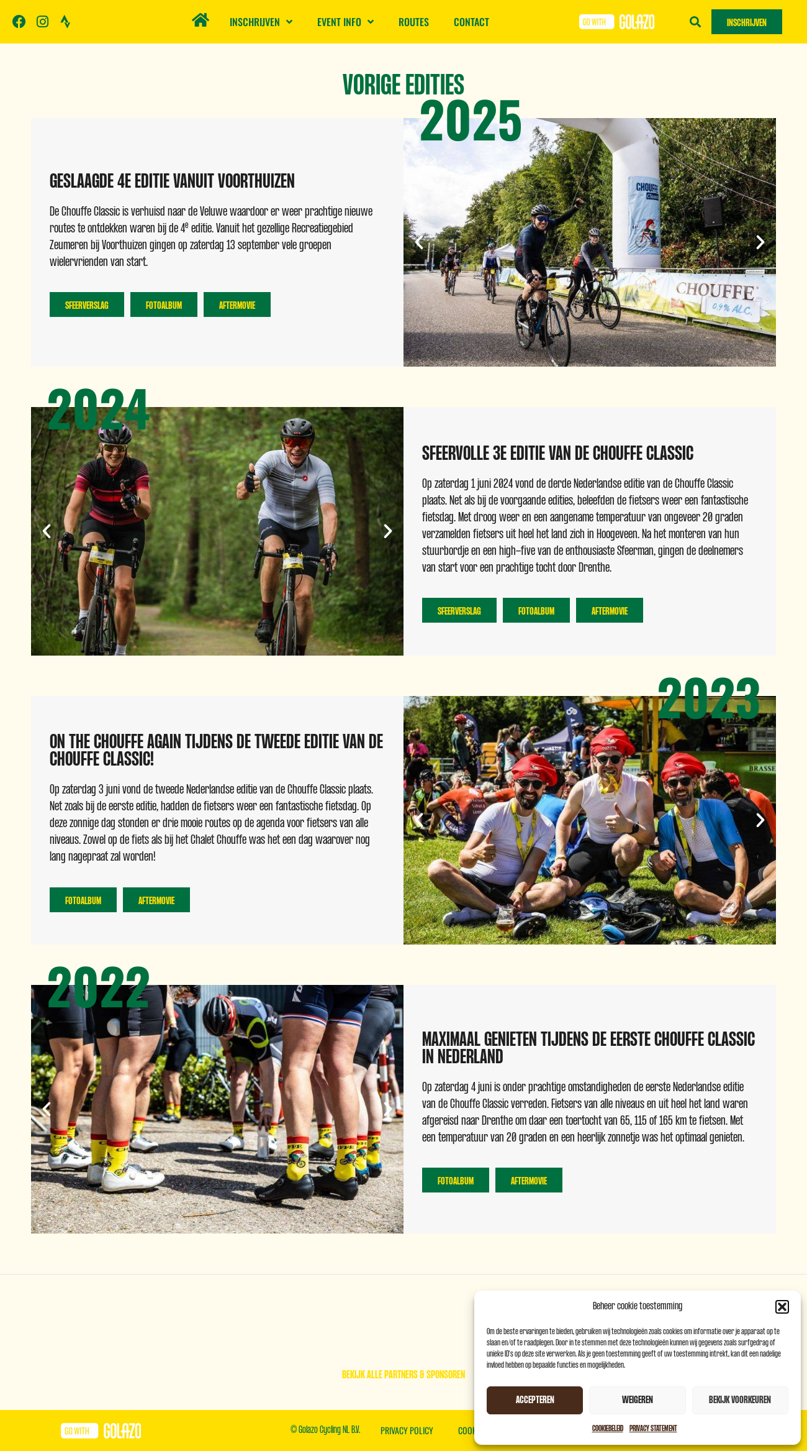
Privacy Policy (407, 1430)
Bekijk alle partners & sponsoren (403, 1375)
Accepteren (535, 1400)
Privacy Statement (653, 1428)
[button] (782, 1307)
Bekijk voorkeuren (740, 1400)
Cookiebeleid (607, 1428)
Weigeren (637, 1400)
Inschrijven (261, 22)
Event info (345, 22)
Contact (471, 21)
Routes (414, 21)
